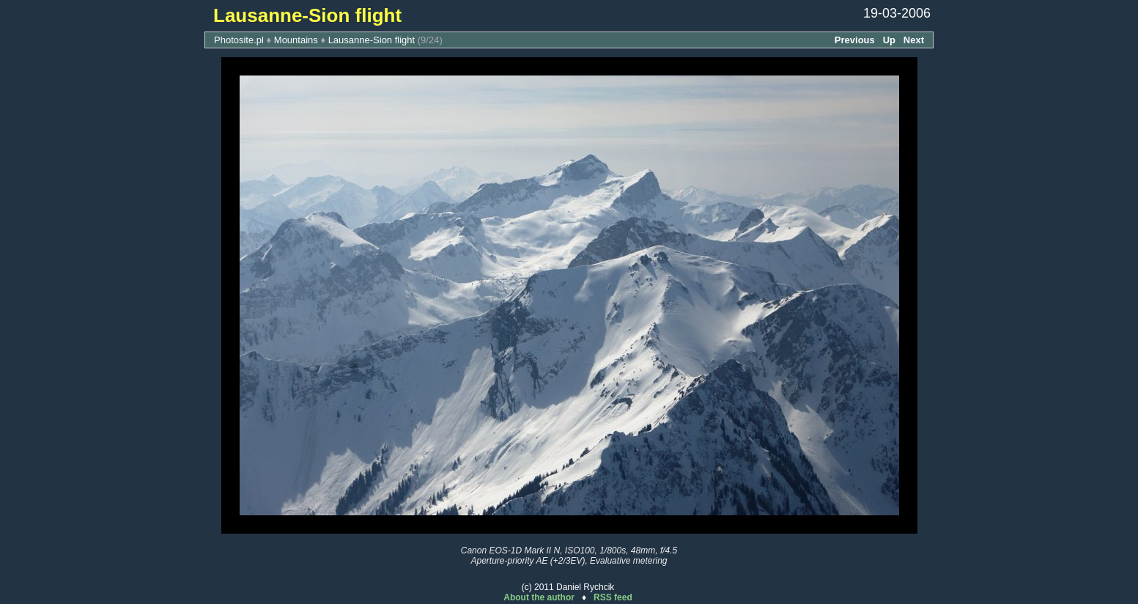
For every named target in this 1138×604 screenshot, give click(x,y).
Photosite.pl (239, 39)
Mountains (296, 39)
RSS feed (613, 597)
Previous (855, 39)
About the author (538, 597)
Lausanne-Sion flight (371, 39)
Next (914, 39)
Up (889, 39)
